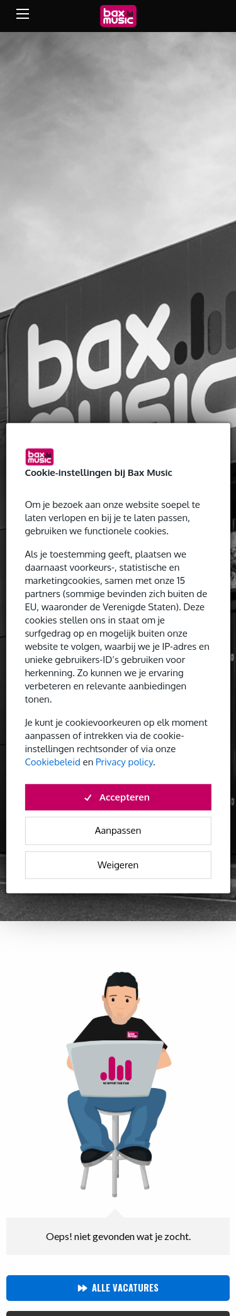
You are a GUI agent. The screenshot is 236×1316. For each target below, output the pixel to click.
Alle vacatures (125, 1287)
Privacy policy (124, 761)
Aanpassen (118, 830)
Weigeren (118, 864)
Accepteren (118, 796)
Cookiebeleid (52, 761)
